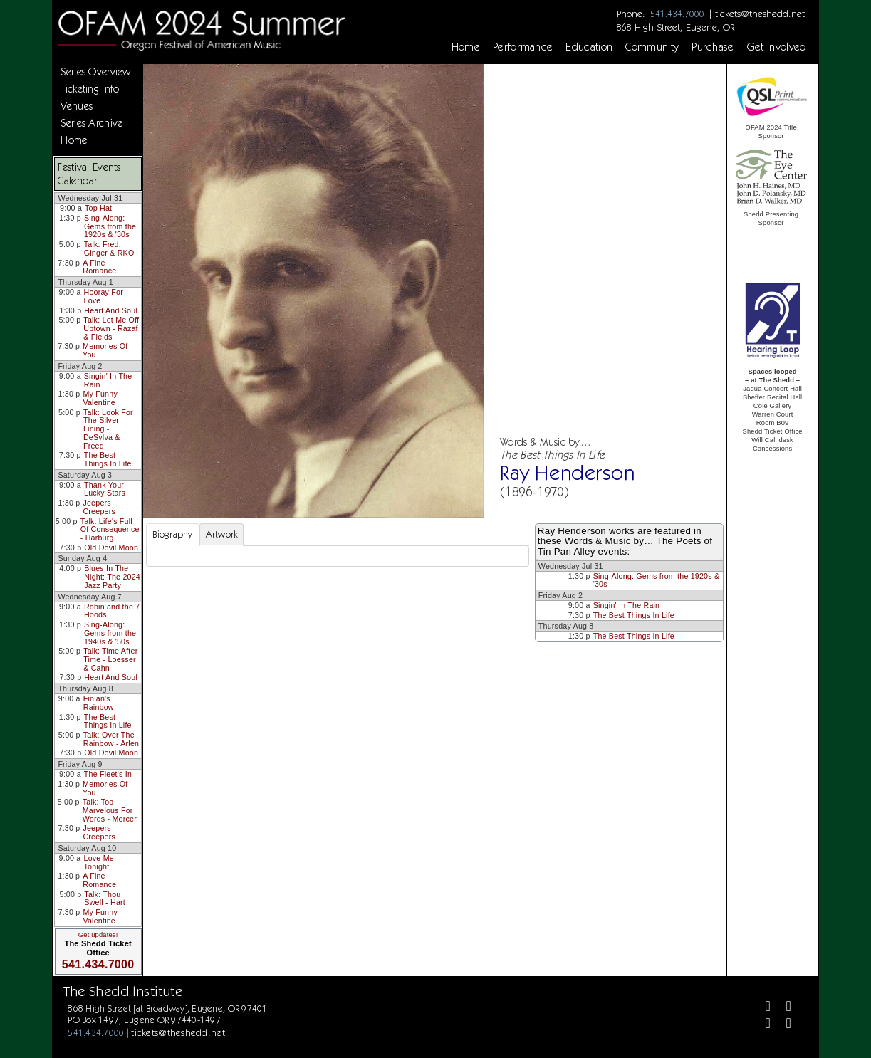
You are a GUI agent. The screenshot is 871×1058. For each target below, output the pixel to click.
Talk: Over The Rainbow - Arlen (111, 739)
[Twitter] (784, 1008)
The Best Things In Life (108, 459)
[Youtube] (784, 1026)
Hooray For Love (103, 296)
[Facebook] (762, 1008)
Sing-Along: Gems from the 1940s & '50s (110, 632)
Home (466, 47)
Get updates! (98, 934)
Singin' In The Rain (108, 380)
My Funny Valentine (100, 398)
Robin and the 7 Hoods (112, 610)
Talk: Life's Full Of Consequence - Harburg (110, 529)
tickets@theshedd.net (760, 13)
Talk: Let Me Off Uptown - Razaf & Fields (111, 327)
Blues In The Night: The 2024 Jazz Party (112, 576)
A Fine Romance (99, 267)
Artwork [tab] (222, 534)
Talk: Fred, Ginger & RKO (109, 248)
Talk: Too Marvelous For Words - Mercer (110, 809)
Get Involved (777, 47)
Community (652, 47)
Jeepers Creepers (99, 506)
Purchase (713, 47)
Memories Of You (105, 350)
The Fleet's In (108, 774)
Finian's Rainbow (98, 702)
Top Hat (98, 208)
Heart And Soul (110, 310)
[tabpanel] (337, 556)
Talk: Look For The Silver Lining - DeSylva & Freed (108, 429)
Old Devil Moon (111, 547)
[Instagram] (762, 1026)
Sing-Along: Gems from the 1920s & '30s (110, 226)
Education (588, 47)
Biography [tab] (172, 534)
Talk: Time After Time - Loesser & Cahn (110, 658)
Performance (523, 47)
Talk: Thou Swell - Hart (104, 898)
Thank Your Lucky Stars (104, 489)
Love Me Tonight (99, 862)
